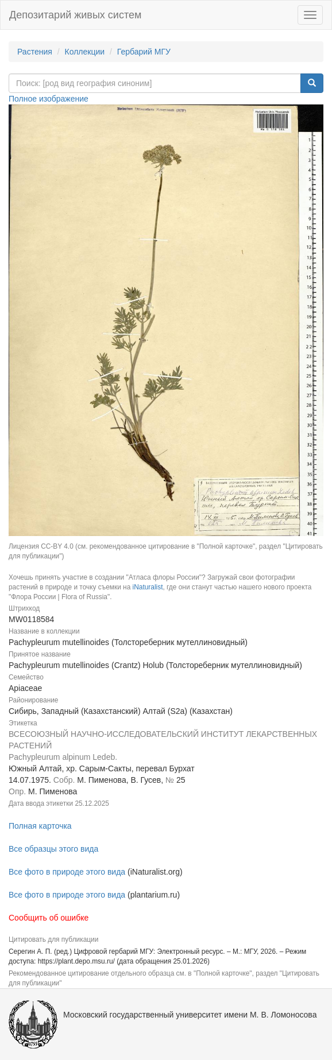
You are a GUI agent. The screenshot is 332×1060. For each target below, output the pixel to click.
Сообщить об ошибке (48, 917)
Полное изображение (48, 98)
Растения (34, 51)
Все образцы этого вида (53, 848)
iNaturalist (148, 587)
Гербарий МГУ (144, 51)
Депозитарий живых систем (75, 15)
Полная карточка (40, 825)
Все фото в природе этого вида (67, 871)
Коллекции (85, 51)
